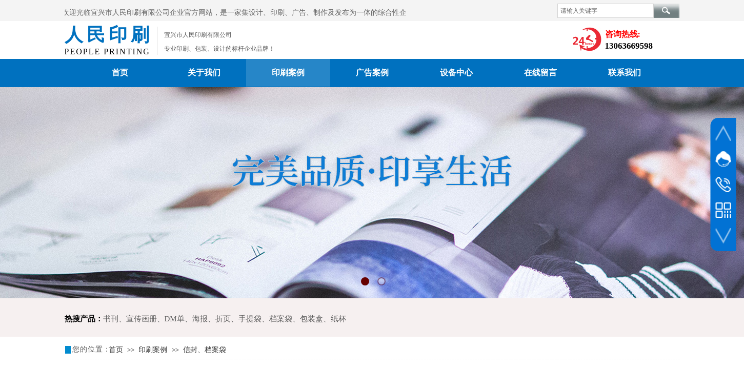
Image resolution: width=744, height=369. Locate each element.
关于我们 (204, 72)
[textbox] (605, 11)
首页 (120, 72)
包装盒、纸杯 (323, 319)
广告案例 (372, 72)
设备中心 (456, 72)
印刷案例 (288, 72)
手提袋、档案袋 (265, 319)
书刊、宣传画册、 (134, 319)
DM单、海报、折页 (198, 319)
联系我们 (624, 72)
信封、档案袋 (204, 350)
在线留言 (540, 72)
